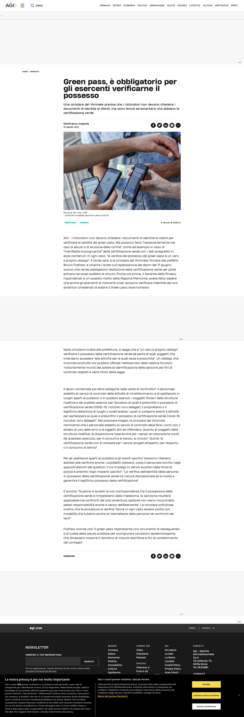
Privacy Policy (173, 668)
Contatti (169, 661)
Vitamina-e (143, 667)
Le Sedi (169, 653)
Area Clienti (171, 672)
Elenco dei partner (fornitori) (112, 696)
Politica (142, 5)
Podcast (141, 657)
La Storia (170, 657)
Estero (117, 5)
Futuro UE (142, 671)
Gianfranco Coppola (76, 124)
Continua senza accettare (206, 695)
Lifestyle (194, 5)
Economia (129, 5)
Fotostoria (142, 653)
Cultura (208, 5)
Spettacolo (221, 5)
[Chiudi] (239, 695)
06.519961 (202, 667)
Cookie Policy (172, 665)
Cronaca (105, 5)
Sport (234, 5)
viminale (84, 222)
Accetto (206, 684)
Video (139, 650)
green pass (70, 222)
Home (25, 71)
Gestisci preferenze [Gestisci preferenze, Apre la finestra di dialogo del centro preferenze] (206, 706)
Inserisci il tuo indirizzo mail (44, 655)
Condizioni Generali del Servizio (41, 671)
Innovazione (157, 5)
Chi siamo (170, 650)
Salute (171, 5)
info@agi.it (199, 673)
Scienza (182, 5)
